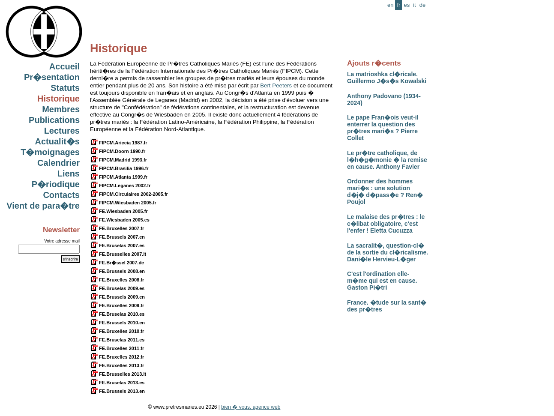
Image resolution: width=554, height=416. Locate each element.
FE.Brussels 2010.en (117, 322)
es (407, 5)
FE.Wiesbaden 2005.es (120, 219)
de (422, 5)
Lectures (62, 130)
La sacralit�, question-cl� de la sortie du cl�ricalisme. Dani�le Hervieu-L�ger (387, 252)
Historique (58, 98)
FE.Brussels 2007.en (117, 236)
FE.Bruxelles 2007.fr (117, 228)
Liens (68, 173)
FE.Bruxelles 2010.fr (117, 331)
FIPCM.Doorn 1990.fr (117, 151)
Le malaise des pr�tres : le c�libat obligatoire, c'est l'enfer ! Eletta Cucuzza (386, 223)
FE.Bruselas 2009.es (117, 288)
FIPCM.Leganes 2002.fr (120, 185)
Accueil (64, 66)
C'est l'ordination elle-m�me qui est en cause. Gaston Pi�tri (382, 280)
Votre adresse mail (62, 241)
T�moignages (50, 152)
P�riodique (56, 184)
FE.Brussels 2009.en (117, 296)
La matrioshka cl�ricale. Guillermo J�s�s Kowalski (386, 77)
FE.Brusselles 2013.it (118, 374)
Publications (54, 120)
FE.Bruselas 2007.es (117, 245)
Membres (61, 109)
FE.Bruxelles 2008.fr (117, 279)
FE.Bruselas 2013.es (117, 382)
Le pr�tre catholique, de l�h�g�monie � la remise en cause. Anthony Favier (387, 160)
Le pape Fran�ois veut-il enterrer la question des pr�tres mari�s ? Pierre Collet (382, 127)
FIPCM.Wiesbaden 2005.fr (123, 202)
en (390, 5)
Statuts (65, 88)
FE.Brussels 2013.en (117, 391)
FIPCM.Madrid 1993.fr (118, 159)
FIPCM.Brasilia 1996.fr (119, 168)
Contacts (61, 195)
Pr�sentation (52, 77)
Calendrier (58, 163)
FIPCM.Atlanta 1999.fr (118, 177)
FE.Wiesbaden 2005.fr (119, 211)
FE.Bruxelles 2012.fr (117, 356)
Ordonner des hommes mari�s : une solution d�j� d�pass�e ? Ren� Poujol (385, 191)
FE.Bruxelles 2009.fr (117, 305)
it (414, 5)
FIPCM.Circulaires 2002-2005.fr (129, 194)
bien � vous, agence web (250, 407)
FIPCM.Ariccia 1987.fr (118, 142)
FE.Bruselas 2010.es (117, 314)
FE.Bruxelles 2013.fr (117, 365)
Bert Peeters (276, 85)
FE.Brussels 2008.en (117, 271)
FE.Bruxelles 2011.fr (117, 348)
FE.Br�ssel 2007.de (117, 262)
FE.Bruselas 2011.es (117, 339)
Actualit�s (57, 141)
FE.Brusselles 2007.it (118, 254)
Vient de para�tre (43, 205)
